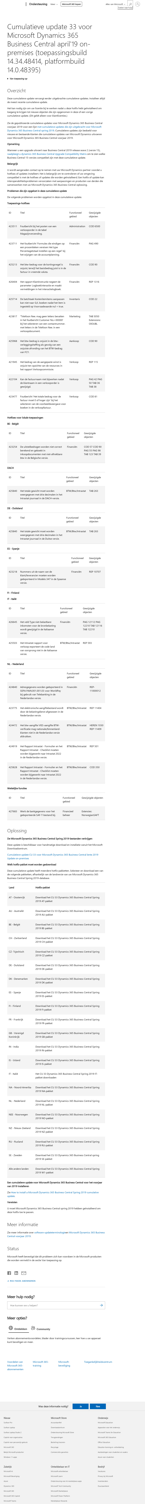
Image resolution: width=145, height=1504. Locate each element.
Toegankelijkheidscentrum (98, 1361)
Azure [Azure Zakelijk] (6, 1481)
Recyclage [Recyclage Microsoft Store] (54, 1447)
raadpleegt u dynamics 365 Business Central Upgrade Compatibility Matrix (47, 153)
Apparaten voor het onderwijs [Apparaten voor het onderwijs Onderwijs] (109, 1427)
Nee (98, 1406)
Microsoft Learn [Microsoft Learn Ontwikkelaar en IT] (57, 1476)
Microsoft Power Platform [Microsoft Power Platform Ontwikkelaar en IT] (60, 1496)
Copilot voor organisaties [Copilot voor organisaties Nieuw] (13, 1437)
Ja (81, 1406)
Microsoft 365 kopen (71, 4)
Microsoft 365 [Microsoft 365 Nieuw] (9, 1447)
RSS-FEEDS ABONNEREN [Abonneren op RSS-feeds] (23, 1280)
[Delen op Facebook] (9, 1272)
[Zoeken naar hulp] (130, 3)
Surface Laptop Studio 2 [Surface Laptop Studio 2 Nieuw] (12, 1432)
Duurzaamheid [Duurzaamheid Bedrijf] (103, 1486)
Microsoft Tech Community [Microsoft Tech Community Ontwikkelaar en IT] (61, 1486)
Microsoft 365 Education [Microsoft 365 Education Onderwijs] (107, 1437)
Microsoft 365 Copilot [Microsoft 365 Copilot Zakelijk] (12, 1496)
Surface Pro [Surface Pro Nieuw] (8, 1422)
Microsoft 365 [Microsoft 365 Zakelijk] (9, 1491)
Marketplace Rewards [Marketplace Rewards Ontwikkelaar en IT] (59, 1501)
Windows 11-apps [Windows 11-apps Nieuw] (10, 1457)
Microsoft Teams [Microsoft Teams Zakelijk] (10, 1501)
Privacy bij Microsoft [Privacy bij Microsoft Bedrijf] (105, 1476)
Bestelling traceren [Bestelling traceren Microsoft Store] (58, 1442)
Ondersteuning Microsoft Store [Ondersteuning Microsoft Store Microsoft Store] (62, 1432)
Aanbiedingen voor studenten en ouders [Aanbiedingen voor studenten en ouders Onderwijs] (113, 1452)
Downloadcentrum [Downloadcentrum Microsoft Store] (58, 1427)
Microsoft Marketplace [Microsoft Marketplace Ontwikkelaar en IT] (59, 1491)
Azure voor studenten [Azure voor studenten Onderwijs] (106, 1457)
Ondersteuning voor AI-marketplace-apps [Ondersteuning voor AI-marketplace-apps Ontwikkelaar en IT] (66, 1481)
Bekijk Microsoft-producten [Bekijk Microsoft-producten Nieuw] (14, 1452)
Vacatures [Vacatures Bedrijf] (101, 1471)
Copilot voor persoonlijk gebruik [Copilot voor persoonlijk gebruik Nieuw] (15, 1442)
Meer (53, 4)
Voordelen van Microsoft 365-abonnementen (15, 1365)
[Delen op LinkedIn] (15, 1272)
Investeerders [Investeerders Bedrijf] (103, 1481)
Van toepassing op (18, 78)
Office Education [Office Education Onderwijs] (104, 1442)
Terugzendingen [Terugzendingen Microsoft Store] (57, 1437)
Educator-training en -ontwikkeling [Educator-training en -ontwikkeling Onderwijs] (111, 1447)
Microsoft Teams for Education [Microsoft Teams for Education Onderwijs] (109, 1432)
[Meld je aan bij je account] (137, 4)
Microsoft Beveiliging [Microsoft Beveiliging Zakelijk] (11, 1476)
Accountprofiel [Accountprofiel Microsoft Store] (56, 1422)
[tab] (18, 1329)
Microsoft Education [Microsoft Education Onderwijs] (105, 1422)
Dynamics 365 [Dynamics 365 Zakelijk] (9, 1486)
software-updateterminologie (50, 1232)
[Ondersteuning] (38, 4)
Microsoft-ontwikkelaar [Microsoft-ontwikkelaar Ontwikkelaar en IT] (59, 1471)
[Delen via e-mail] (22, 1272)
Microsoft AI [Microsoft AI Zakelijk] (8, 1471)
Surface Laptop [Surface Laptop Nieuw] (9, 1427)
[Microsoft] (14, 4)
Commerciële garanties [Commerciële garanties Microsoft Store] (59, 1452)
